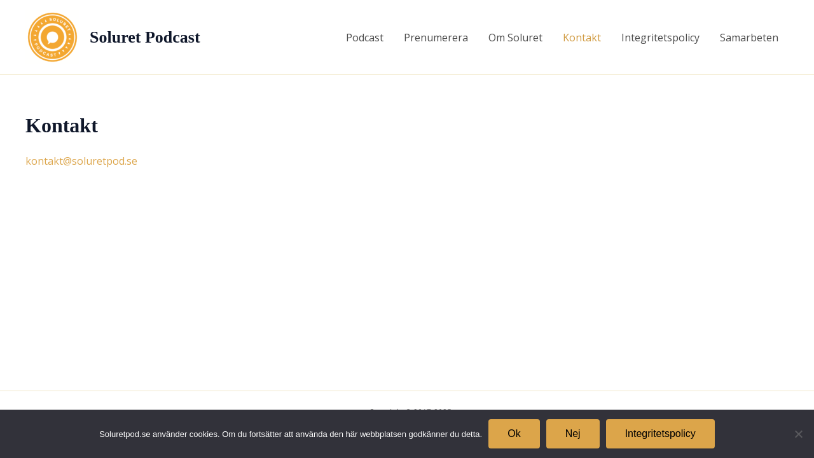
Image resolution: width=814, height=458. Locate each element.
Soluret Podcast (145, 37)
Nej (573, 433)
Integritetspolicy (660, 38)
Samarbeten (749, 38)
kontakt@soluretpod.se (81, 161)
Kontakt (582, 38)
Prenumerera (436, 38)
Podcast (364, 38)
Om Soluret (515, 38)
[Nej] (798, 433)
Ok (513, 433)
